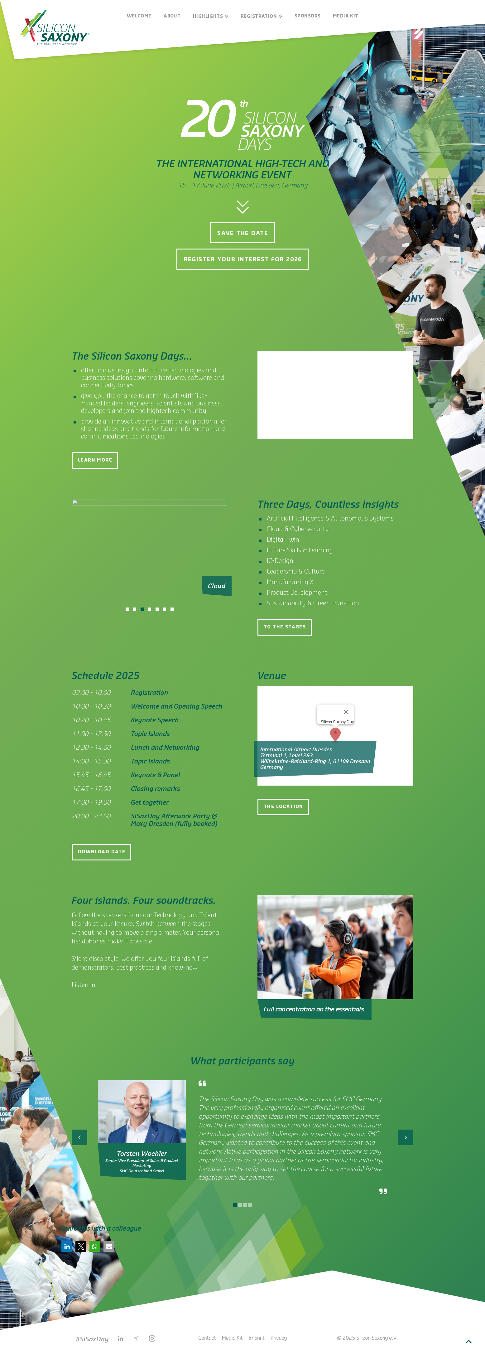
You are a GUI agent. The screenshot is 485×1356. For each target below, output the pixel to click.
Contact (207, 1338)
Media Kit (232, 1338)
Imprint (256, 1338)
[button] (66, 1246)
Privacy (279, 1338)
